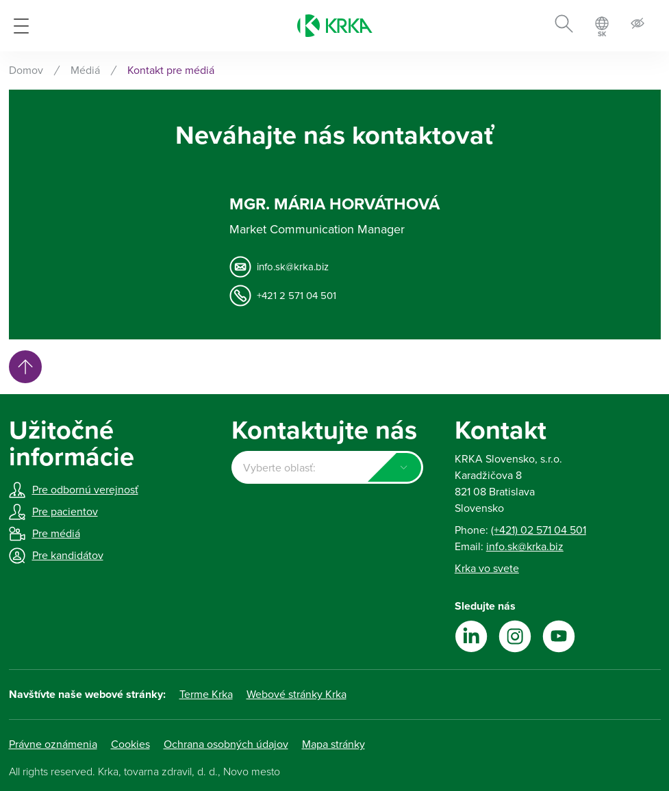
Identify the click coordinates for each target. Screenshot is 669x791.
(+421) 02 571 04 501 (538, 530)
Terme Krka (206, 694)
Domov (26, 70)
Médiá (85, 70)
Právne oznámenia (53, 744)
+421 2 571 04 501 (296, 295)
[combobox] (327, 467)
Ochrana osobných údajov (226, 744)
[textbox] (327, 468)
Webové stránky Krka (296, 694)
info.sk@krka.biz (293, 267)
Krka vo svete (487, 568)
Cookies (130, 744)
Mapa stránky (333, 744)
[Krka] (335, 25)
